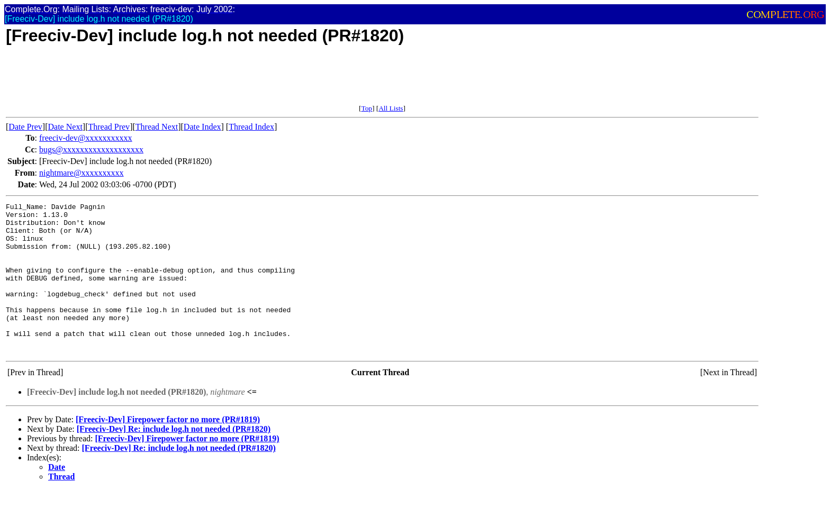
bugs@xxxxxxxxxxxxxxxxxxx (91, 149)
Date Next (65, 126)
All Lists (390, 108)
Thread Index (251, 126)
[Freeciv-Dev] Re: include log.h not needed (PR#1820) (173, 459)
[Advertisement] (198, 80)
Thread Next (157, 126)
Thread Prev (109, 126)
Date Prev (25, 126)
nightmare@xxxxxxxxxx (81, 172)
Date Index (202, 126)
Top (366, 108)
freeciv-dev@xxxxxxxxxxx (85, 137)
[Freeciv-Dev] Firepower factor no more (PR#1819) (168, 449)
